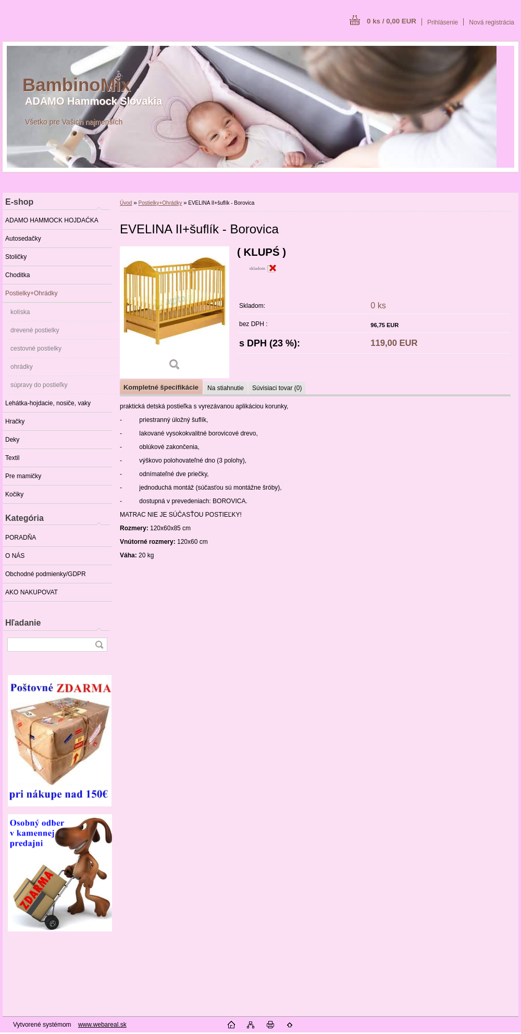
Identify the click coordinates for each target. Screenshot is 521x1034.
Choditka (17, 275)
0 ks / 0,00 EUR (391, 21)
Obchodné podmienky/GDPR (45, 574)
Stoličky (16, 256)
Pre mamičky (23, 476)
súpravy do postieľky (39, 385)
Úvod (126, 203)
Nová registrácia (491, 22)
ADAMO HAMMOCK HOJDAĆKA (51, 220)
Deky (12, 439)
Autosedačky (23, 238)
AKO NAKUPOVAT (31, 592)
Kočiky (14, 494)
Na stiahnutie (225, 388)
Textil (12, 458)
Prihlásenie (442, 22)
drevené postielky (34, 330)
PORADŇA (20, 537)
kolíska (20, 312)
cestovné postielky (35, 348)
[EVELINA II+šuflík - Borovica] (174, 312)
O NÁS (14, 555)
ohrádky (21, 366)
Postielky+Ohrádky (31, 293)
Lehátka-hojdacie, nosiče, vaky (48, 403)
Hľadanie (23, 622)
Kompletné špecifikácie (161, 387)
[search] (99, 644)
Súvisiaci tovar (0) (277, 388)
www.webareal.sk (102, 1024)
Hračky (14, 421)
